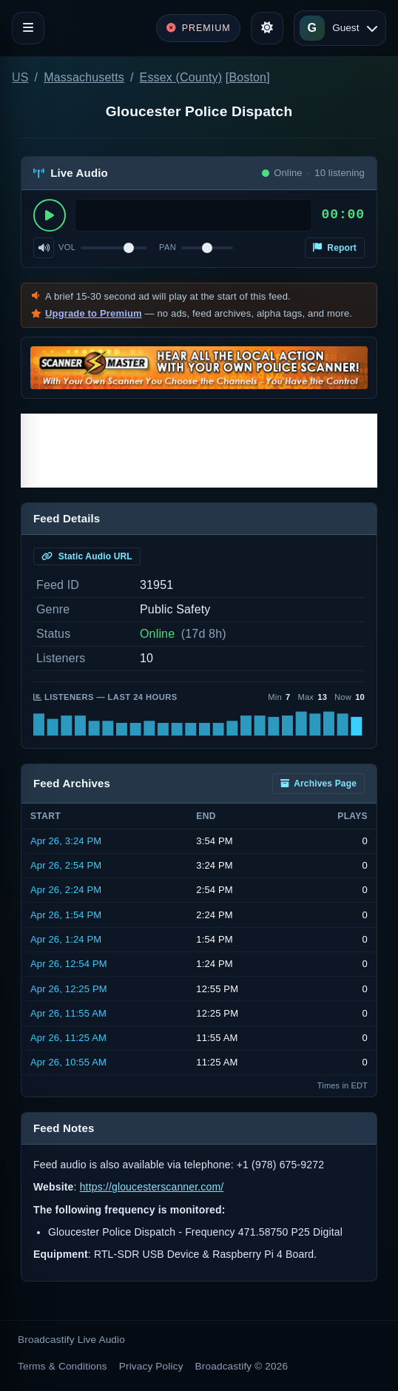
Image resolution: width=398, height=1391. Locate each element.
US (20, 77)
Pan (167, 247)
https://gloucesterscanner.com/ (152, 1187)
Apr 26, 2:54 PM (65, 865)
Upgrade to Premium (93, 313)
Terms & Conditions (62, 1366)
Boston (247, 77)
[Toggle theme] (267, 28)
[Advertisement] (199, 451)
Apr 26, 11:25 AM (68, 1037)
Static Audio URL (86, 556)
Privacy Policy (151, 1366)
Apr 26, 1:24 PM (65, 939)
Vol (66, 247)
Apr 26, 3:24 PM (65, 840)
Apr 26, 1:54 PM (65, 914)
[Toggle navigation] (28, 28)
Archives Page (318, 783)
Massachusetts (84, 77)
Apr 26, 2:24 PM (65, 889)
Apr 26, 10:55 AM (68, 1062)
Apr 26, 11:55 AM (68, 1013)
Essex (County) (181, 77)
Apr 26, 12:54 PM (68, 963)
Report (335, 248)
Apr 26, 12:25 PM (68, 988)
